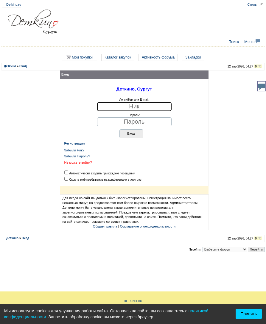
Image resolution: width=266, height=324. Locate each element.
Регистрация (74, 143)
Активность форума (158, 57)
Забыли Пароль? (77, 156)
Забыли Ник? (74, 150)
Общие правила (105, 226)
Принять (249, 313)
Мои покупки (79, 57)
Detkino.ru (13, 4)
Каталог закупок (118, 57)
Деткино (10, 66)
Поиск (233, 42)
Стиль (252, 4)
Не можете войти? (78, 162)
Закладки (193, 57)
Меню (252, 42)
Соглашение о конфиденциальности (147, 226)
